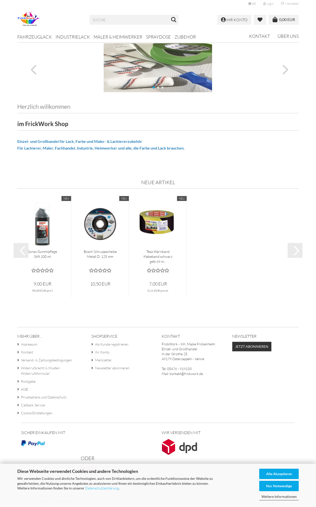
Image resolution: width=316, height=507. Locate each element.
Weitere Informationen (279, 496)
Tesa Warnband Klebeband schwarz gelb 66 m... (157, 256)
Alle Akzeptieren (279, 474)
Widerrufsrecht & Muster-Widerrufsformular (41, 370)
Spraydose (158, 37)
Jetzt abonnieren (251, 346)
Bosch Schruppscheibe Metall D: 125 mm (100, 254)
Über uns (288, 36)
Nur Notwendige (279, 486)
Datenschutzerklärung (102, 488)
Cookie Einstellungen (36, 413)
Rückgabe (28, 381)
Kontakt (259, 36)
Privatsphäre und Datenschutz (43, 397)
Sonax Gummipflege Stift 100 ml (42, 254)
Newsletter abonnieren (112, 368)
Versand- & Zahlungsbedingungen (46, 360)
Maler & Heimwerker (118, 37)
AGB (24, 389)
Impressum (29, 344)
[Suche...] (173, 20)
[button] (252, 3)
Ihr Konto (102, 352)
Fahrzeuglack (34, 37)
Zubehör (185, 37)
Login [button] (268, 3)
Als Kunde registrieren (111, 344)
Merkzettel (290, 3)
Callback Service (33, 405)
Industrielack (73, 37)
